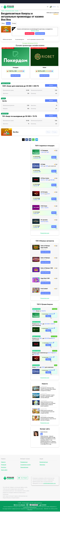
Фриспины (42, 464)
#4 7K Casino (44, 192)
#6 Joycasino (44, 220)
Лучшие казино (29, 33)
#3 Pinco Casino (45, 178)
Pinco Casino (54, 336)
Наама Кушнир (43, 432)
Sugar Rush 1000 (45, 278)
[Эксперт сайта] (36, 433)
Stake (55, 365)
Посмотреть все (44, 233)
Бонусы (9, 23)
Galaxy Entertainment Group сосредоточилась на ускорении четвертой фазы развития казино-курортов (47, 404)
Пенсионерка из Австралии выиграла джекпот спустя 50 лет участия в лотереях (48, 419)
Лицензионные (24, 467)
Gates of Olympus (45, 258)
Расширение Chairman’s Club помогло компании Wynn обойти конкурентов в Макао (48, 389)
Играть (51, 85)
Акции (41, 459)
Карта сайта (4, 469)
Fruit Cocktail (44, 289)
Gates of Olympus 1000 (47, 268)
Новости (3, 461)
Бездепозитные (44, 461)
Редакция (3, 464)
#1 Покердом (44, 151)
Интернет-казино (25, 459)
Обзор (3, 23)
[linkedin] (41, 434)
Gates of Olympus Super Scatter (45, 247)
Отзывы (15, 23)
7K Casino (55, 351)
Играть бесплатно (15, 75)
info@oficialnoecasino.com (49, 483)
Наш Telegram (24, 477)
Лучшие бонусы (40, 33)
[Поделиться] (23, 140)
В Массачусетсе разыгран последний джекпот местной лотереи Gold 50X (47, 412)
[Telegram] (48, 7)
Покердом (15, 67)
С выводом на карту (25, 464)
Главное (3, 459)
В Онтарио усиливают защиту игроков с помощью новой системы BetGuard (47, 397)
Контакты (3, 467)
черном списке (35, 30)
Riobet (44, 67)
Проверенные (23, 461)
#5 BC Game (44, 206)
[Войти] (54, 7)
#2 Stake (43, 164)
